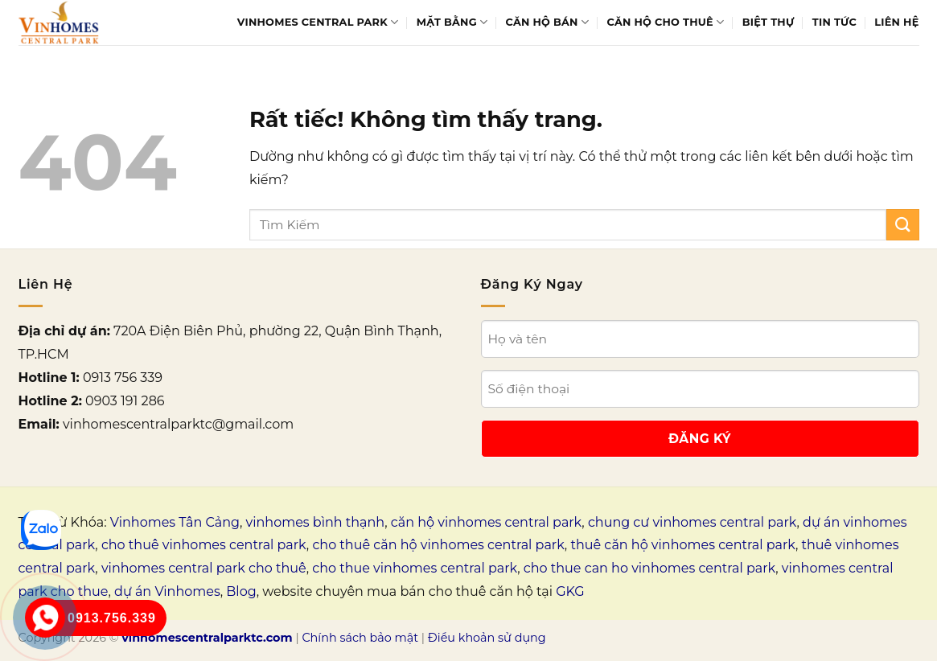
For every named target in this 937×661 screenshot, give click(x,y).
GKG (570, 591)
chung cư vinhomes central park (692, 522)
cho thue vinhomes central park (414, 568)
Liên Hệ (896, 22)
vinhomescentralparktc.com (206, 637)
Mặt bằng (452, 22)
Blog (241, 591)
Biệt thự (768, 22)
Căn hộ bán (548, 22)
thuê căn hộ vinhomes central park (682, 544)
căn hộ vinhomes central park (486, 522)
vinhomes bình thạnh (315, 522)
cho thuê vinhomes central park (203, 544)
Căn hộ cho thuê (666, 22)
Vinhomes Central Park (318, 22)
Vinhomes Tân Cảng (175, 522)
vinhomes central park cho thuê (203, 568)
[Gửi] (902, 224)
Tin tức (834, 22)
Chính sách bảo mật (360, 637)
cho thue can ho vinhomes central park (649, 568)
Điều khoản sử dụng (487, 637)
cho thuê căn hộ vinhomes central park (438, 544)
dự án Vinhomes (167, 591)
